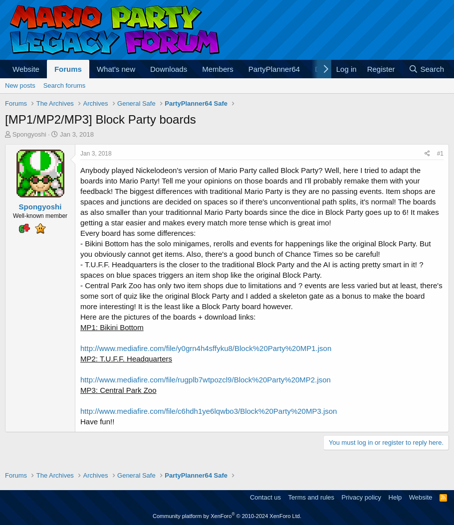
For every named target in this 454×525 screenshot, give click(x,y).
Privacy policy (361, 497)
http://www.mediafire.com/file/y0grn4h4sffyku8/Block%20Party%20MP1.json (205, 348)
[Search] (426, 69)
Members (217, 69)
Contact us (265, 497)
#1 (440, 153)
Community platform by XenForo (227, 516)
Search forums (64, 85)
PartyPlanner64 (274, 69)
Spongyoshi (29, 134)
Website (25, 69)
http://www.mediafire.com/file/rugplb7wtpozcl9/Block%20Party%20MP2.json (205, 379)
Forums (68, 69)
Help (395, 497)
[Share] (427, 154)
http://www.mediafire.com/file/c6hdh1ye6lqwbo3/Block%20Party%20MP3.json (208, 411)
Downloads (168, 69)
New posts (20, 85)
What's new (116, 69)
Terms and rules (311, 497)
